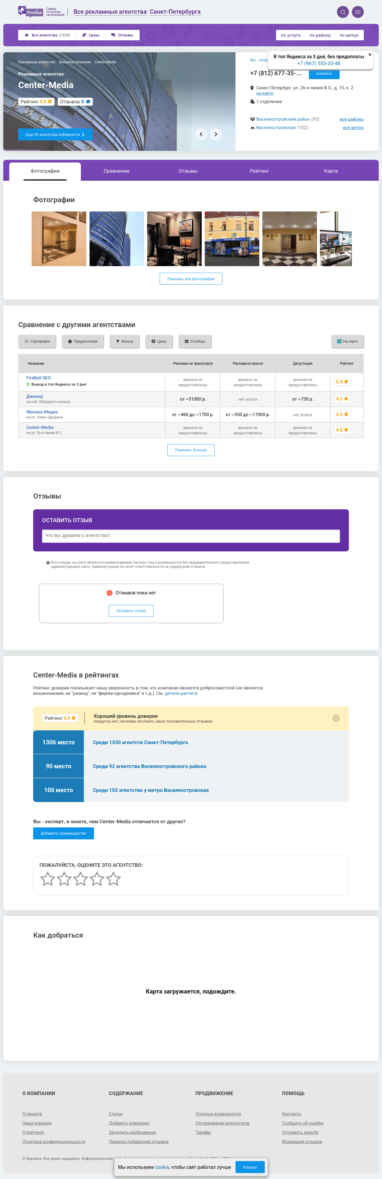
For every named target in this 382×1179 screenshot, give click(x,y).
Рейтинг (259, 171)
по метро (349, 35)
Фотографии (45, 171)
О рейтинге (33, 1132)
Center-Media (39, 427)
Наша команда (37, 1123)
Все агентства (47, 35)
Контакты (291, 1113)
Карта (331, 171)
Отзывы (122, 35)
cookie (162, 1167)
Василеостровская (276, 127)
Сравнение (117, 171)
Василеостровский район (283, 119)
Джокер (34, 396)
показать (324, 73)
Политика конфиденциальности (53, 1141)
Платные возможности (218, 1113)
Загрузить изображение (132, 1132)
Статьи (116, 1113)
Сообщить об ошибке (303, 1123)
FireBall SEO (38, 378)
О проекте (32, 1113)
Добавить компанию (129, 1123)
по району (319, 35)
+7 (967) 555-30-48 (318, 63)
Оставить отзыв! (131, 610)
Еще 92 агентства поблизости (55, 134)
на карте (265, 93)
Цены (90, 35)
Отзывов (72, 102)
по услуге (291, 35)
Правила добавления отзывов (139, 1141)
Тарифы (203, 1132)
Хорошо (250, 1167)
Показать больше (191, 450)
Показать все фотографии (191, 279)
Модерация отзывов (302, 1141)
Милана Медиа (42, 412)
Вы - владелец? (264, 60)
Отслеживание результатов (222, 1123)
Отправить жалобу (300, 1132)
